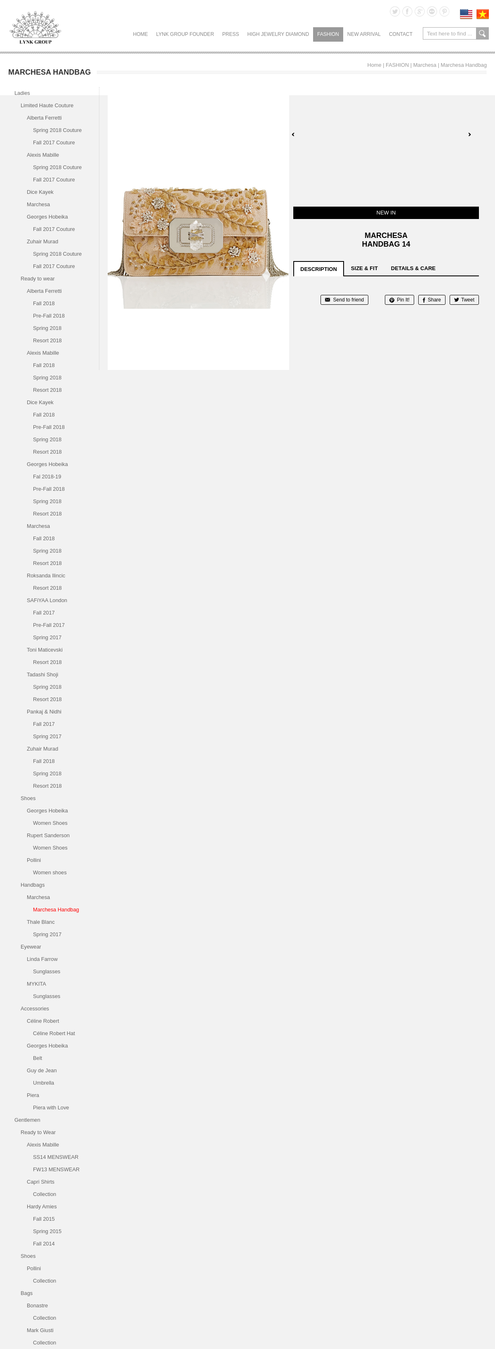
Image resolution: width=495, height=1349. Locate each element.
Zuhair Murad (42, 241)
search (482, 33)
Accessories (35, 1008)
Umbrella (43, 1083)
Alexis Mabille (43, 155)
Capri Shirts (40, 1182)
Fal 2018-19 (47, 476)
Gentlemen (27, 1120)
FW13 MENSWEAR (56, 1169)
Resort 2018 (47, 340)
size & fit (364, 268)
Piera (33, 1095)
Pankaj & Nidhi (44, 712)
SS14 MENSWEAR (55, 1157)
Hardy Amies (42, 1206)
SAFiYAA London (47, 600)
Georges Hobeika (47, 217)
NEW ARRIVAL (364, 34)
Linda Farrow (42, 959)
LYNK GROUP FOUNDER (185, 34)
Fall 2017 (44, 613)
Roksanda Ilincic (46, 575)
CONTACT (400, 34)
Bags (27, 1293)
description (318, 269)
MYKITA (36, 984)
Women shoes (50, 872)
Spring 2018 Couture (57, 130)
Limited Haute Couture (47, 105)
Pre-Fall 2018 (49, 316)
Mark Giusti (40, 1330)
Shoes (28, 798)
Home (140, 34)
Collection (44, 1194)
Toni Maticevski (45, 650)
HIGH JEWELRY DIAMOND (278, 34)
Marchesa (424, 65)
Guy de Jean (42, 1070)
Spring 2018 (47, 328)
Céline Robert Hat (54, 1033)
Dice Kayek (40, 192)
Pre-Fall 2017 (49, 625)
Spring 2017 (47, 637)
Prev (293, 134)
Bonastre (37, 1305)
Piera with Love (51, 1107)
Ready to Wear (38, 1132)
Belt (37, 1058)
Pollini (34, 860)
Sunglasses (46, 971)
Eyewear (31, 947)
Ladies (22, 93)
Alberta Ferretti (44, 118)
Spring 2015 (47, 1231)
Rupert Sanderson (48, 835)
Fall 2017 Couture (54, 142)
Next (469, 134)
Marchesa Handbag (464, 65)
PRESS (230, 34)
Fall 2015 (44, 1219)
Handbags (33, 885)
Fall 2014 (44, 1244)
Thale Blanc (41, 922)
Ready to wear (38, 278)
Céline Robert (43, 1021)
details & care (413, 268)
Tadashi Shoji (42, 674)
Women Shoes (50, 823)
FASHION (328, 34)
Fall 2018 (44, 303)
